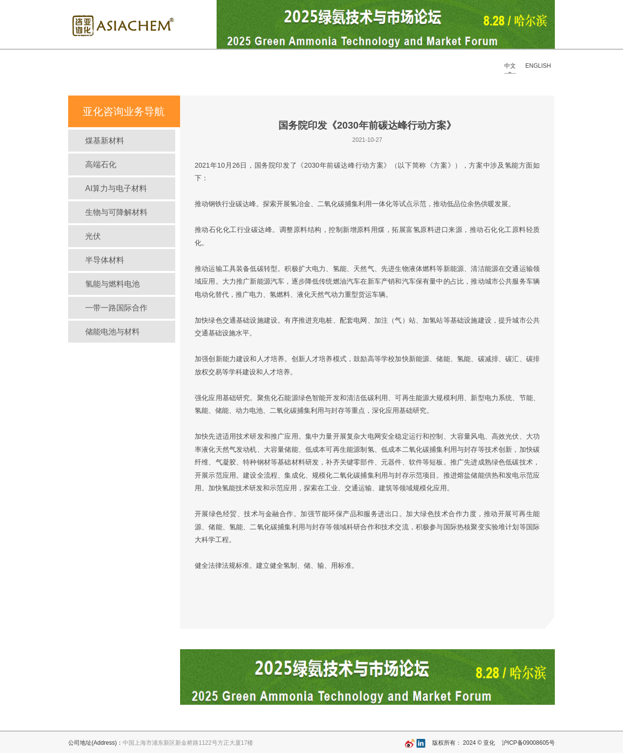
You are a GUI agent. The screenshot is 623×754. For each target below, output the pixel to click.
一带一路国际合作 (116, 308)
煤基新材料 (104, 140)
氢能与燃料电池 (112, 284)
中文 (510, 65)
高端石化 (100, 164)
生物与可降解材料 (116, 212)
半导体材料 (104, 260)
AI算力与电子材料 (116, 188)
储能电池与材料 (112, 332)
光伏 (93, 236)
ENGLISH (538, 65)
